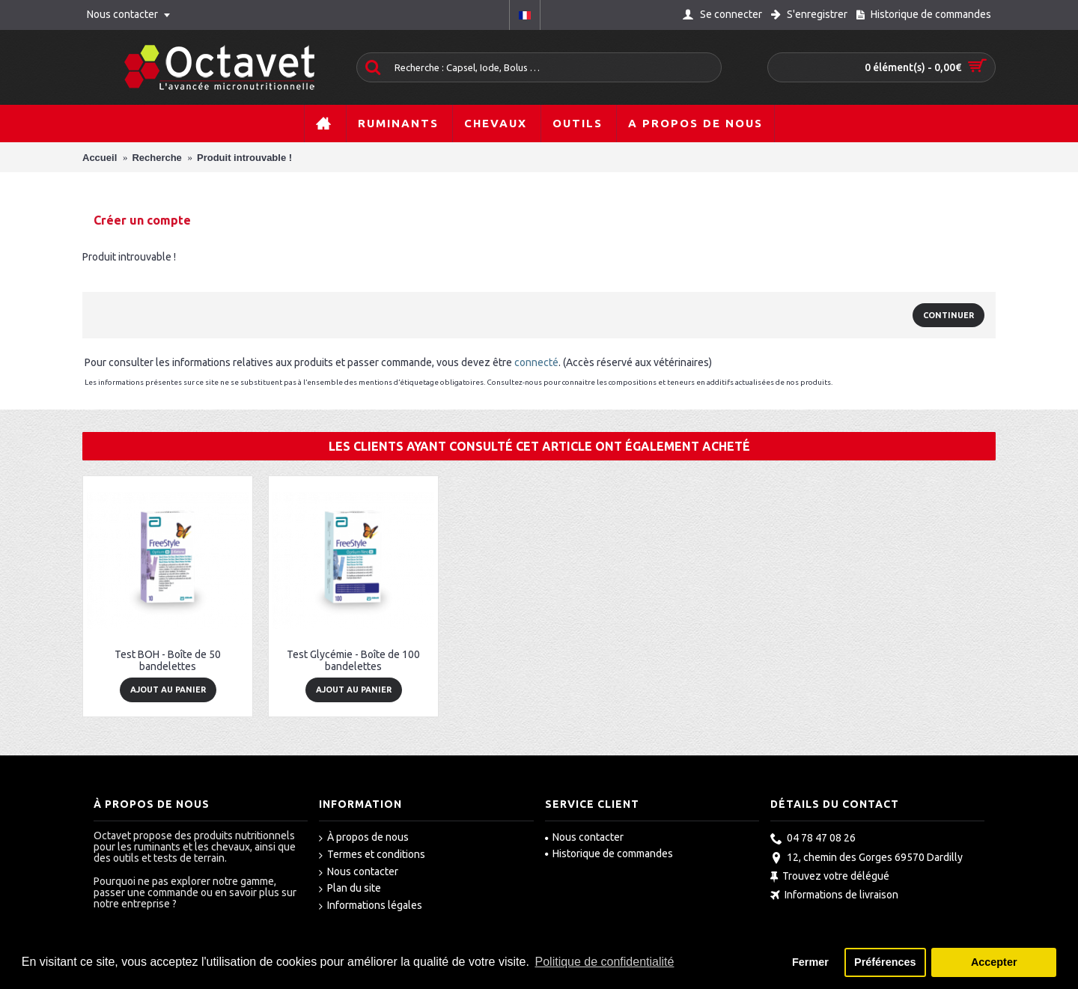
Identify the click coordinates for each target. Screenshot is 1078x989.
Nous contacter (358, 872)
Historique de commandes (609, 853)
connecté (536, 362)
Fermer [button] (810, 962)
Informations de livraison (834, 896)
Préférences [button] (885, 962)
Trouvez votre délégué (829, 877)
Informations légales (370, 906)
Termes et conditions (372, 855)
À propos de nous (364, 838)
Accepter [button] (994, 962)
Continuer (948, 315)
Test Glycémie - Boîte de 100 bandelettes (353, 660)
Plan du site (350, 888)
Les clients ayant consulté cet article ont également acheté (539, 446)
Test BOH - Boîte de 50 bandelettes (168, 660)
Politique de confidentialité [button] (604, 961)
